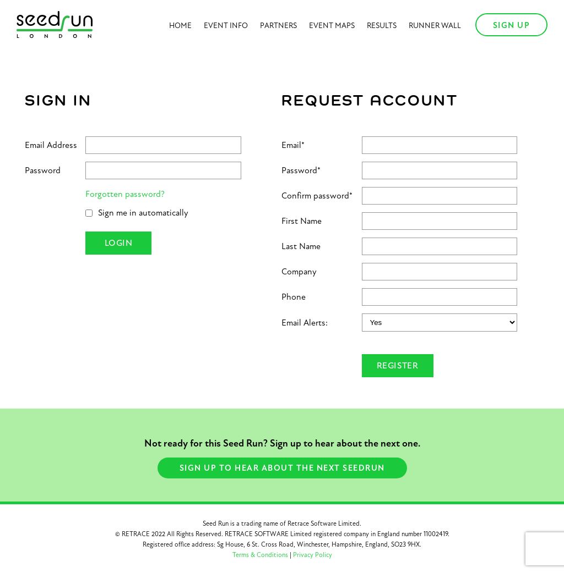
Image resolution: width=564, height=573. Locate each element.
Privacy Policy (312, 555)
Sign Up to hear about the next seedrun (282, 468)
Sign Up (511, 25)
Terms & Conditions (260, 555)
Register (397, 365)
